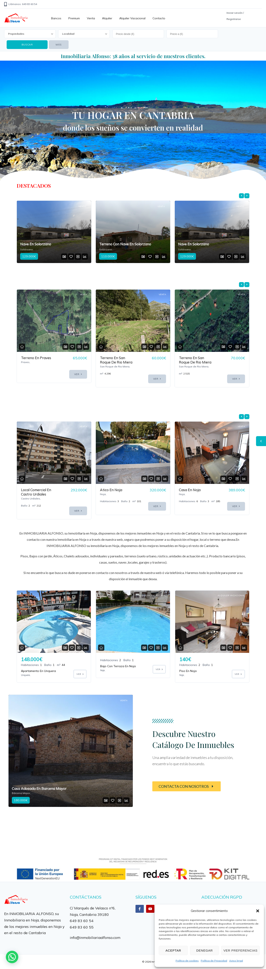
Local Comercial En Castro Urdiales (115, 492)
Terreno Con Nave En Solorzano (46, 244)
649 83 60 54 (82, 920)
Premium (74, 18)
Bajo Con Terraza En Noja (118, 666)
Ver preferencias (240, 950)
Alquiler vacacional (132, 18)
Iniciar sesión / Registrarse (235, 16)
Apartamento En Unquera (38, 671)
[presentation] (241, 195)
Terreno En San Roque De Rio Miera (195, 360)
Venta (91, 18)
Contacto (159, 18)
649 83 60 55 (82, 927)
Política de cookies (187, 960)
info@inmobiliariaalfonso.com (95, 937)
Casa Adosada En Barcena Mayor (39, 788)
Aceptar (173, 950)
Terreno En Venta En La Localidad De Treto (36, 362)
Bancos (56, 18)
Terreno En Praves (115, 358)
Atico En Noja (190, 490)
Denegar (204, 950)
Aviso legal (236, 960)
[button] (258, 911)
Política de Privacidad (214, 960)
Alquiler (107, 18)
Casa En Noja (32, 490)
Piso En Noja (188, 671)
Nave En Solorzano (114, 244)
